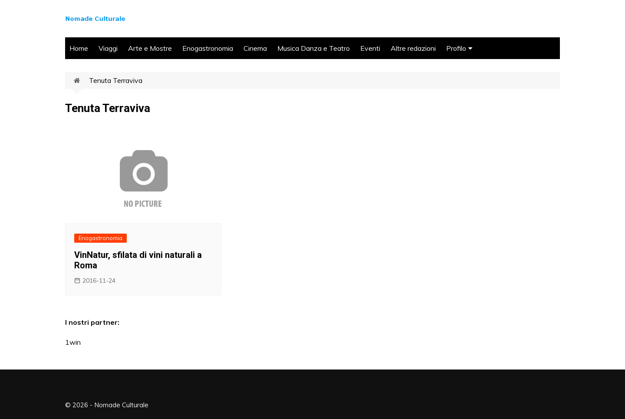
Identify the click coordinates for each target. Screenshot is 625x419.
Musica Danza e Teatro (313, 48)
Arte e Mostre (150, 48)
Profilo (456, 48)
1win (73, 342)
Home (78, 48)
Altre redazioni (413, 48)
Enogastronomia (207, 48)
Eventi (370, 48)
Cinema (255, 48)
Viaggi (108, 48)
